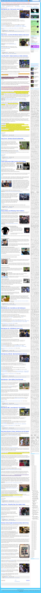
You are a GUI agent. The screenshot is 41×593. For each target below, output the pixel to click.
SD (36, 395)
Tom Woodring (36, 424)
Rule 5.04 (38, 374)
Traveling (31, 428)
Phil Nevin (38, 334)
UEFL (23, 31)
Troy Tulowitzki (32, 432)
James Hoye (36, 231)
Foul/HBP (36, 204)
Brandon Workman (35, 129)
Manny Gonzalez (37, 285)
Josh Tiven (36, 262)
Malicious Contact (36, 284)
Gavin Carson (37, 209)
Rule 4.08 (34, 372)
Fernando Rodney (32, 202)
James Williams (36, 233)
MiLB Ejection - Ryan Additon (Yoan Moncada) (12, 379)
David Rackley (32, 177)
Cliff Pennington (33, 158)
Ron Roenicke (33, 350)
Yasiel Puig (36, 448)
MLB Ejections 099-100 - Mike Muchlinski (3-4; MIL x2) (14, 353)
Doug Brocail (32, 186)
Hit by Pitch (36, 220)
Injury (5, 53)
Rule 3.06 (36, 369)
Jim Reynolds (32, 246)
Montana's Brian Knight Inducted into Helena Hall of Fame (15, 522)
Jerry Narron (36, 244)
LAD (37, 274)
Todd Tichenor (37, 422)
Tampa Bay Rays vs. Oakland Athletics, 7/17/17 (9, 425)
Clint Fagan (37, 158)
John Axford (36, 251)
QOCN (38, 336)
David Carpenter (32, 175)
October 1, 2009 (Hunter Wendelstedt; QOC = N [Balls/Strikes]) (21, 320)
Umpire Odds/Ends (14, 53)
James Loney (32, 232)
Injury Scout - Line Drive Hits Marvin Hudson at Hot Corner (15, 34)
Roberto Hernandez (33, 345)
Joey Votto (32, 251)
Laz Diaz (35, 278)
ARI (33, 92)
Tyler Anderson (32, 433)
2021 (32, 460)
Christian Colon (34, 156)
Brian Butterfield (33, 133)
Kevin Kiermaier (35, 269)
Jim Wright (35, 247)
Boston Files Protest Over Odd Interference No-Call (11, 435)
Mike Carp (33, 308)
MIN (38, 282)
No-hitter (32, 323)
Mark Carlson (33, 289)
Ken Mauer (37, 266)
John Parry (35, 254)
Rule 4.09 (37, 372)
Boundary (32, 126)
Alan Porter (32, 96)
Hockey (31, 221)
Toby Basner (33, 421)
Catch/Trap (33, 148)
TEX (37, 412)
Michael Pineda (34, 304)
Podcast (37, 335)
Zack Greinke (35, 451)
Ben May (38, 117)
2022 (32, 459)
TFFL (31, 413)
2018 (32, 463)
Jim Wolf (32, 247)
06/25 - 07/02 (33, 523)
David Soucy (32, 178)
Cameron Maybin (33, 143)
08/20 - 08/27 (33, 484)
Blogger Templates (37, 590)
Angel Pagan (34, 106)
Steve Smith (35, 410)
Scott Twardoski (35, 401)
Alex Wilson (35, 99)
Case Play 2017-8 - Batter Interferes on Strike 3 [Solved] (14, 55)
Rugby (33, 353)
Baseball (33, 116)
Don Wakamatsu (36, 185)
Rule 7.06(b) (32, 383)
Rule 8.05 (33, 387)
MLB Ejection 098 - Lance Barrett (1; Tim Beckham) (13, 407)
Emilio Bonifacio (35, 195)
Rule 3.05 (33, 369)
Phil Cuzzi (4, 26)
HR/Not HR (36, 217)
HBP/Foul (34, 216)
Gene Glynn (32, 210)
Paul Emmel (34, 329)
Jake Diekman (36, 229)
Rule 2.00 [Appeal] (33, 356)
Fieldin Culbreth (37, 202)
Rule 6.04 (33, 379)
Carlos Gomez (32, 145)
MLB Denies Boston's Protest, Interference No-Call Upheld (15, 431)
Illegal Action (32, 224)
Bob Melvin (36, 124)
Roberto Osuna (36, 346)
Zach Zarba (32, 451)
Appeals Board (33, 108)
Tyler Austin (36, 433)
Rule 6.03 (38, 378)
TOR (34, 413)
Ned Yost (33, 318)
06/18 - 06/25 (33, 524)
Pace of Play (32, 326)
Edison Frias (34, 190)
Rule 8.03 (36, 386)
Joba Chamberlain (35, 248)
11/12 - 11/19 (33, 471)
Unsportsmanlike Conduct (34, 440)
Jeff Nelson (35, 240)
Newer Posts (3, 580)
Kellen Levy (34, 265)
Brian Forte (37, 133)
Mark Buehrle (37, 288)
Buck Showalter (33, 139)
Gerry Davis (37, 212)
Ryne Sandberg (33, 395)
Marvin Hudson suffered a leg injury (5, 47)
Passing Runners (37, 327)
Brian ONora (32, 135)
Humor (37, 221)
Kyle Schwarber (37, 273)
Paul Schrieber (34, 331)
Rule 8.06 (37, 387)
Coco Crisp (35, 160)
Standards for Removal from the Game (20, 398)
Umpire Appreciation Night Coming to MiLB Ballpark (13, 161)
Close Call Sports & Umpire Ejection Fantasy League (15, 2)
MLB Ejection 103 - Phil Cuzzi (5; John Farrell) (12, 9)
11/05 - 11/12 (33, 472)
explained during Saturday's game (13, 447)
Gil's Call (33, 213)
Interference (34, 227)
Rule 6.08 (38, 380)
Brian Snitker (32, 136)
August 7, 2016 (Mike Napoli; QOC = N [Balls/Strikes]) (19, 423)
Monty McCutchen (36, 315)
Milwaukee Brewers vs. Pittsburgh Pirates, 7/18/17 (9, 373)
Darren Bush (35, 171)
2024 (32, 457)
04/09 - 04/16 (33, 535)
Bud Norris (33, 140)
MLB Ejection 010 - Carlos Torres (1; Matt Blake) (36, 69)
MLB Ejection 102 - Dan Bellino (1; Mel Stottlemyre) (13, 308)
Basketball (37, 116)
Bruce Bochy (36, 137)
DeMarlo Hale (32, 179)
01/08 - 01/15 (33, 548)
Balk (38, 113)
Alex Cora (32, 98)
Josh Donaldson (36, 261)
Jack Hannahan (37, 228)
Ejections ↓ (23, 6)
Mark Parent (32, 292)
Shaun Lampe (36, 406)
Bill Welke (4, 346)
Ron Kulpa (37, 349)
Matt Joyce (34, 299)
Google (20, 590)
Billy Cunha (34, 121)
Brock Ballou (36, 136)
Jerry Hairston (32, 243)
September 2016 (4, 569)
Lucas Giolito (36, 280)
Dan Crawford (35, 167)
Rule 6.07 (35, 380)
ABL (34, 90)
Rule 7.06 (37, 382)
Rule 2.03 (33, 368)
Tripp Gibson (36, 431)
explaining (2, 533)
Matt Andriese (32, 297)
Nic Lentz (35, 320)
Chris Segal (5, 520)
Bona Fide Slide (36, 125)
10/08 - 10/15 (33, 476)
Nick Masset (35, 322)
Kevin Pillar (34, 270)
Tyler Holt (37, 434)
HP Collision (32, 217)
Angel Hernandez (36, 105)
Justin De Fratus (35, 263)
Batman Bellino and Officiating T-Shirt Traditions (12, 210)
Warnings (32, 445)
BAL (33, 113)
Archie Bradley (36, 109)
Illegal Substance (33, 225)
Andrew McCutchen (37, 102)
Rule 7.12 (37, 384)
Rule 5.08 (37, 376)
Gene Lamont (35, 210)
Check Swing (33, 151)
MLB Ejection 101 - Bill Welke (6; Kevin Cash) (12, 328)
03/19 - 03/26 (33, 538)
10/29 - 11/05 (33, 473)
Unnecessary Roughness (34, 439)
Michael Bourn (34, 303)
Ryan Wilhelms (37, 394)
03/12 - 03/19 (33, 539)
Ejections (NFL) (36, 193)
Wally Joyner (32, 444)
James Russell (32, 233)
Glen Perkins (37, 213)
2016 (32, 550)
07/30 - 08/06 (33, 487)
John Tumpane (35, 255)
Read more (35, 30)
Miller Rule (16, 31)
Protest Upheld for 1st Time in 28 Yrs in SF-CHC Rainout (12, 496)
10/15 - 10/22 (33, 475)
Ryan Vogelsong (33, 394)
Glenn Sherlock (32, 214)
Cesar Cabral (37, 148)
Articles (5, 304)
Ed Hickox (32, 188)
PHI (31, 325)
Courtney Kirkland (33, 163)
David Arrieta (36, 174)
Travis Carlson (35, 428)
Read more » (3, 133)
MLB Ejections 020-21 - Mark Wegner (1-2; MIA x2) (33, 27)
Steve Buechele (35, 409)
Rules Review (37, 389)
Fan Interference (33, 200)
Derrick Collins (32, 181)
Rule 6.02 (33, 378)
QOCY (21, 31)
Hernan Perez (32, 220)
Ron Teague (37, 350)
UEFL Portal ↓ (36, 6)
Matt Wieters (36, 300)
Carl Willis (33, 144)
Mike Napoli (32, 312)
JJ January (34, 228)
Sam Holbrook (34, 398)
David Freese (36, 175)
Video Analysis (33, 442)
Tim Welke (34, 420)
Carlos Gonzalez (36, 145)
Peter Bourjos (35, 333)
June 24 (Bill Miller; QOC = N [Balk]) (19, 25)
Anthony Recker (36, 107)
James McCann (36, 232)
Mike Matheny (34, 310)
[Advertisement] (11, 584)
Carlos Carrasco (36, 144)
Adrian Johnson (36, 95)
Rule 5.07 (33, 376)
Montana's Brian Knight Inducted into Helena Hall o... (35, 519)
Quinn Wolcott (35, 338)
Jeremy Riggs (36, 242)
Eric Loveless (32, 198)
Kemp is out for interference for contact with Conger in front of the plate (14, 100)
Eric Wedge (36, 198)
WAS (33, 443)
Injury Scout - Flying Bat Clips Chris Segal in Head (13, 504)
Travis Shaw (37, 429)
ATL (35, 92)
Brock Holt (32, 137)
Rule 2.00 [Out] (32, 364)
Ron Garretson (33, 349)
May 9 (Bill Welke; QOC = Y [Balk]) (19, 345)
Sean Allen (37, 402)
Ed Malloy (36, 188)
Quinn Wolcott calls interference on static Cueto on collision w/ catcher (14, 99)
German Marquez (33, 212)
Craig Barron (37, 163)
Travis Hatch (34, 429)
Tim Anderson (35, 417)
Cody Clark (38, 160)
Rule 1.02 (36, 353)
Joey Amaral (33, 250)
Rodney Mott (32, 348)
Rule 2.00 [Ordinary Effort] (35, 363)
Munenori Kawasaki (33, 316)
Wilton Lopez (32, 447)
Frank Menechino (37, 205)
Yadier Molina (36, 447)
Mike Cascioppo (36, 308)
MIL (36, 282)
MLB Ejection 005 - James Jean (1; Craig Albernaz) (36, 85)
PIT (33, 325)
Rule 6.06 (32, 380)
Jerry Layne (36, 243)
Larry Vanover (36, 277)
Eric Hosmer (34, 197)
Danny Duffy (35, 170)
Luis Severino (35, 281)
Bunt (36, 140)
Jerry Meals (32, 244)
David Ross (36, 177)
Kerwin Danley (37, 267)
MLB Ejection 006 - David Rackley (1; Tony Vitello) (36, 81)
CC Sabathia (35, 141)
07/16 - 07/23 (33, 489)
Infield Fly (37, 225)
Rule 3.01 (36, 368)
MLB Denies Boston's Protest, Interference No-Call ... (35, 514)
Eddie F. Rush (35, 189)
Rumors (38, 390)
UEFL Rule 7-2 (11, 317)
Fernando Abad (36, 201)
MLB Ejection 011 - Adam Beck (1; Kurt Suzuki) (36, 77)
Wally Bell (37, 443)
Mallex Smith (32, 285)
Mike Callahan (37, 307)
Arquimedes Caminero (33, 110)
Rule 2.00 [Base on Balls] (34, 357)
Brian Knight (7, 577)
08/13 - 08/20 (33, 485)
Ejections (10, 31)
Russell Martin (33, 391)
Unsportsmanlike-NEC (33, 441)
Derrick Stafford (36, 181)
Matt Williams (32, 301)
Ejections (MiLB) (6, 404)
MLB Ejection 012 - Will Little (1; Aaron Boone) (36, 73)
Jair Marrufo (32, 229)
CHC (38, 141)
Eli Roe (36, 194)
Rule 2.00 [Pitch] (34, 365)
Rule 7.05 (34, 382)
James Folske (32, 231)
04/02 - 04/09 (33, 536)
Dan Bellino (7, 304)
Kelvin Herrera (33, 266)
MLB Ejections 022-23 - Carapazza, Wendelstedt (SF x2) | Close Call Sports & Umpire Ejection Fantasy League (34, 42)
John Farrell (4, 25)
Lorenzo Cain (32, 280)
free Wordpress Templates (32, 590)
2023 (32, 458)
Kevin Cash (4, 345)
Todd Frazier (37, 421)
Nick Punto (38, 322)
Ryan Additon (10, 404)
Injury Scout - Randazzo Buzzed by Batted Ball (12, 138)
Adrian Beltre (34, 94)
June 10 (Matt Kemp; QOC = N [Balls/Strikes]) (20, 26)
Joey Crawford (37, 250)
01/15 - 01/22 (33, 547)
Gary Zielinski (33, 209)
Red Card (32, 341)
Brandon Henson (34, 128)
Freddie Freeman (36, 206)
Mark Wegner (36, 293)
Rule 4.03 (32, 371)
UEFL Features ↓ (17, 6)
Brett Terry (38, 132)
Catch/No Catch (37, 147)
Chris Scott (35, 155)
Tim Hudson (37, 418)
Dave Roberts (36, 173)
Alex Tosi (32, 99)
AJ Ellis (33, 91)
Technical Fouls (35, 414)
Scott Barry (34, 399)
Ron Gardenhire (37, 348)
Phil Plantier (33, 335)
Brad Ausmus (36, 126)
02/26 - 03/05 (33, 541)
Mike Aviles (34, 307)
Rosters (34, 352)
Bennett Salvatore (34, 118)
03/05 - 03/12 (33, 540)
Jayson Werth (37, 236)
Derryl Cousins (32, 182)
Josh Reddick (32, 262)
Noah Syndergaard (36, 323)
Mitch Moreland (32, 315)
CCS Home (3, 6)
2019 (32, 462)
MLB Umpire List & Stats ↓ (10, 6)
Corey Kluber (32, 162)
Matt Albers (38, 296)
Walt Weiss (36, 444)
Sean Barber (32, 403)
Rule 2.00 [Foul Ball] (35, 360)
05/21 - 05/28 (33, 528)
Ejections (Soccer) (32, 194)
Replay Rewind (35, 341)
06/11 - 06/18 (33, 525)
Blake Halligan (36, 122)
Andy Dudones (33, 103)
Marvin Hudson (8, 53)
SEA (38, 395)
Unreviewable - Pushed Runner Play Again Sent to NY (12, 469)
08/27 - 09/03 (33, 483)
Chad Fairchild (32, 149)
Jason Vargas (34, 235)
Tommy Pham (35, 425)
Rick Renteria (35, 342)
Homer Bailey (35, 221)
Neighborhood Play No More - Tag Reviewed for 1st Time (12, 482)
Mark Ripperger (36, 292)
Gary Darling (37, 208)
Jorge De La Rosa (35, 259)
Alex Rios (37, 98)
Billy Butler (32, 121)
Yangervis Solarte (32, 448)
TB (18, 351)
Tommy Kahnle (32, 425)
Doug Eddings (36, 186)
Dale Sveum (35, 166)
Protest (35, 336)
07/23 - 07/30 (33, 488)
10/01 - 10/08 (33, 477)
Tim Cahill (34, 418)
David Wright (36, 178)
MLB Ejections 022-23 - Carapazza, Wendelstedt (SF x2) (33, 22)
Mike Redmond (36, 312)
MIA (33, 282)
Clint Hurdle (33, 159)
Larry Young (32, 278)
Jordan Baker (34, 258)
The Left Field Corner (33, 416)
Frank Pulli (32, 206)
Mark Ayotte (34, 288)
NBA (36, 316)
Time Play (38, 420)
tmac (38, 451)
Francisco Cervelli (33, 205)
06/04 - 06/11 (33, 526)
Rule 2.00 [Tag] (35, 367)
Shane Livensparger (35, 405)
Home (15, 580)
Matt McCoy (33, 300)
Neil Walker (33, 319)
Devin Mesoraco (36, 182)
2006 (32, 557)
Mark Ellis (37, 289)
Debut (35, 179)
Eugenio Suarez (35, 199)
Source (22, 317)
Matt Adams (35, 296)
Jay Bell (32, 236)
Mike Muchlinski (36, 311)
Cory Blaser (36, 162)
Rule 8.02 (32, 386)
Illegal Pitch (36, 224)
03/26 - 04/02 (33, 537)
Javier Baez (37, 235)
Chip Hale (32, 152)
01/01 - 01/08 (33, 549)
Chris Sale (32, 155)
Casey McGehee (32, 147)
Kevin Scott (37, 270)
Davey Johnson (32, 174)
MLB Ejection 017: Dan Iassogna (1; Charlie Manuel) (12, 98)
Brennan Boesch (34, 130)
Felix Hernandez (32, 201)
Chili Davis (38, 151)
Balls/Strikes (5, 31)
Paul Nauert (34, 330)
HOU (37, 216)
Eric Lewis (37, 197)
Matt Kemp (38, 299)
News (5, 207)
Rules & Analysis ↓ (29, 6)
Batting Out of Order (34, 117)
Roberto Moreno (37, 345)
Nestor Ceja (36, 319)
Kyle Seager (32, 274)
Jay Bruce (35, 236)
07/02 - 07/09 (33, 522)
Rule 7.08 (35, 383)
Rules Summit (34, 390)
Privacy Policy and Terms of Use (20, 589)
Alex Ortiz (35, 98)
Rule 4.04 (34, 371)
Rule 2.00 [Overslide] (36, 364)
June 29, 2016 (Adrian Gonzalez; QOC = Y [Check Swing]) (19, 321)
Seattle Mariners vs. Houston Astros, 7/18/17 (9, 323)
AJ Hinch (36, 91)
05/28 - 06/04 (33, 527)
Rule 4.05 (37, 371)
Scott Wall (34, 402)
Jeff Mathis (35, 239)
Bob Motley (32, 125)
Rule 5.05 (33, 375)
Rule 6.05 (36, 379)
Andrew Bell (32, 102)
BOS (8, 31)
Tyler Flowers (34, 434)
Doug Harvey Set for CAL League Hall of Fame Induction (12, 191)
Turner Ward (36, 432)
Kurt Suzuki (33, 273)
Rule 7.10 (34, 384)
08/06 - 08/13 (33, 486)
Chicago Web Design (26, 590)
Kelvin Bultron (37, 265)
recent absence (12, 560)
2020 (32, 461)
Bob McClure (32, 124)
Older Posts (27, 580)
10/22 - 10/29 (33, 474)
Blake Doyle (32, 122)
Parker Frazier (36, 326)
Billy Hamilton (37, 121)
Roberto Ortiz (32, 346)
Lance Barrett (5, 423)
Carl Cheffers (37, 143)
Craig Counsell (32, 164)
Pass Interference (32, 327)
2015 (32, 551)
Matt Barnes (36, 297)
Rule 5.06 (37, 375)
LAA (35, 274)
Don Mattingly (32, 185)
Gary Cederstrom (33, 208)
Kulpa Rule (37, 272)
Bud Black (37, 139)
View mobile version (17, 581)
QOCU (34, 337)
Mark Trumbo (32, 293)
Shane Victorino (32, 406)
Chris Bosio (36, 152)
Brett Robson (35, 132)
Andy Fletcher (37, 103)
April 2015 (3, 573)
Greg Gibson (36, 214)
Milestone (32, 314)
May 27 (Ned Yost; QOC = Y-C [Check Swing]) (20, 346)
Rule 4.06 (32, 372)
